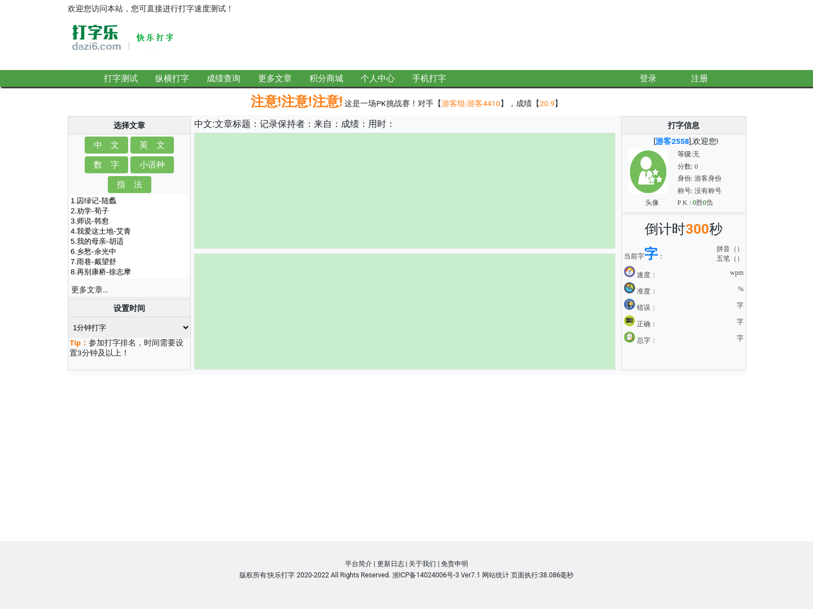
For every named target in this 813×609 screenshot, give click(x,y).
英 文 (152, 145)
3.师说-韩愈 (129, 221)
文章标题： (237, 124)
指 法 (129, 184)
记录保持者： (287, 124)
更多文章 (275, 78)
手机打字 (429, 78)
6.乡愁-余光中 (129, 252)
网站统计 (495, 575)
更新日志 (390, 564)
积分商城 (326, 78)
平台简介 (358, 564)
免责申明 (454, 564)
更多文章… (89, 289)
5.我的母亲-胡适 (129, 241)
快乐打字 (281, 575)
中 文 (106, 145)
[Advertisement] (539, 43)
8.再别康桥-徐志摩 (129, 272)
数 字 (106, 164)
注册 (699, 78)
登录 (648, 78)
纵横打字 (172, 78)
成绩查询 (224, 78)
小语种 (152, 164)
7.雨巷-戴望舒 (129, 262)
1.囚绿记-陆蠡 (129, 201)
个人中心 (378, 78)
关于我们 (422, 564)
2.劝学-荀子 (129, 211)
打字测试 (121, 78)
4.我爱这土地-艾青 (129, 231)
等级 (684, 154)
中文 (203, 124)
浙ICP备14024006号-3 (426, 575)
